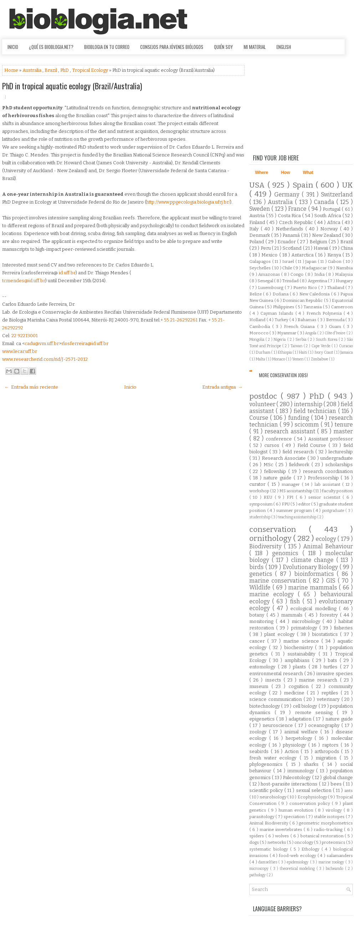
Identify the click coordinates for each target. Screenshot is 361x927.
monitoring (262, 621)
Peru (266, 248)
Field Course (313, 445)
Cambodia (260, 326)
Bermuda (336, 319)
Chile (287, 267)
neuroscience (279, 725)
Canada (325, 202)
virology (335, 810)
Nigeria (280, 339)
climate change (313, 560)
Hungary (344, 280)
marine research (319, 680)
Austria (257, 215)
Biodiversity (266, 546)
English (283, 46)
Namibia (344, 267)
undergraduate (336, 458)
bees (337, 784)
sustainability (303, 654)
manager (291, 484)
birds (257, 567)
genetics (262, 573)
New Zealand (327, 235)
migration (327, 758)
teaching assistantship (297, 517)
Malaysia (344, 274)
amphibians (298, 660)
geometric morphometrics (326, 823)
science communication (276, 699)
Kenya (334, 255)
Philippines (284, 306)
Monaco (279, 359)
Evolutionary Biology (311, 567)
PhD (65, 70)
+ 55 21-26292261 (179, 320)
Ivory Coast (324, 352)
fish (296, 601)
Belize (256, 293)
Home (11, 70)
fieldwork (300, 464)
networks (277, 842)
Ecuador (287, 241)
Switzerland (337, 194)
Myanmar (287, 332)
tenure (344, 424)
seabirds (260, 751)
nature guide (278, 477)
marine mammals (313, 587)
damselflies (268, 862)
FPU (286, 504)
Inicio (12, 46)
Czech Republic (296, 222)
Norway (330, 228)
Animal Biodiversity (269, 823)
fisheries (343, 628)
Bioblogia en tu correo (106, 46)
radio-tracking (329, 829)
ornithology (271, 538)
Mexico (270, 255)
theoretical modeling (298, 868)
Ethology (311, 849)
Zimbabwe (320, 359)
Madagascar (315, 267)
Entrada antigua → (222, 387)
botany (257, 615)
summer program (294, 510)
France (298, 208)
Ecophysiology (313, 796)
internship (309, 404)
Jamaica (346, 352)
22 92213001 (24, 335)
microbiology (307, 621)
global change (338, 777)
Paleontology (297, 777)
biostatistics (326, 634)
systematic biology (269, 849)
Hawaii (321, 248)
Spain (304, 185)
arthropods (328, 751)
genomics (287, 553)
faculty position (337, 490)
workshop (259, 490)
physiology (295, 745)
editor (304, 504)
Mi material (255, 46)
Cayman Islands (277, 313)
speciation (295, 816)
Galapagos (260, 261)
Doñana (281, 293)
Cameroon (342, 306)
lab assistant (328, 484)
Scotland (292, 248)
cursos (273, 445)
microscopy (259, 868)
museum (260, 686)
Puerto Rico (305, 287)
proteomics (334, 842)
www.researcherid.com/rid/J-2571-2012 (45, 359)
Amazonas (269, 274)
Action (293, 751)
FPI (291, 497)
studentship (260, 517)
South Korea (327, 339)
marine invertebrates (282, 829)
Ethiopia (285, 352)
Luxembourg (271, 287)
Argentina (318, 280)
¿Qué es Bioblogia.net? (51, 46)
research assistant (291, 431)
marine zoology (332, 862)
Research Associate (284, 458)
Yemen (298, 359)
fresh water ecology (274, 758)
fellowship (276, 471)
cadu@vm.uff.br (42, 343)
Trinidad (290, 280)
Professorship (324, 477)
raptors (331, 745)
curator (258, 484)
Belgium (319, 241)
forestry (330, 615)
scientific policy (266, 790)
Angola (311, 333)
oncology (304, 842)
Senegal (266, 280)
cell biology (306, 706)
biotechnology (265, 706)
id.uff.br (67, 272)
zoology (259, 731)
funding (299, 417)
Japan (311, 261)
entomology (263, 666)
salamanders (340, 855)
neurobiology (274, 796)
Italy (255, 228)
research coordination (328, 471)
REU (269, 497)
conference (280, 439)
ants (348, 790)
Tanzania (313, 306)
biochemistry (299, 647)
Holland (257, 319)
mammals (293, 615)
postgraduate (334, 510)
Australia (32, 70)
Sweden (260, 208)
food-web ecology (298, 855)
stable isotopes (330, 816)
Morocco (259, 332)
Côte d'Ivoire (335, 333)
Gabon (335, 261)
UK (347, 185)
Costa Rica (290, 215)
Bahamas (307, 319)
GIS (332, 580)
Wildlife (261, 587)
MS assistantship (296, 490)
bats (334, 660)
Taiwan (297, 346)
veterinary (329, 699)
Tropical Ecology (90, 70)
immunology (302, 770)
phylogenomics (267, 764)
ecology (326, 538)
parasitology (262, 816)
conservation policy (310, 803)
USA (258, 185)
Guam (336, 326)
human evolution (297, 810)
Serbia (301, 339)
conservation (279, 529)
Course (259, 417)
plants (301, 666)
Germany (288, 194)
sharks (313, 764)
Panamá (292, 235)
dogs (254, 842)
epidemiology (298, 862)
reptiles (331, 693)
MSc (269, 464)
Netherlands (290, 228)
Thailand (336, 287)
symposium (261, 504)
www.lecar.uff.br (19, 351)
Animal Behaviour (328, 546)
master (343, 431)
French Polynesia (325, 313)
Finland (257, 222)
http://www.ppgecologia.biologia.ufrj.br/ (188, 202)
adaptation (301, 719)
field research (299, 451)
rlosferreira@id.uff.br (84, 343)
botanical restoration (322, 835)
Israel (288, 261)
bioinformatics (315, 573)
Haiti (303, 352)
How (285, 172)
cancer (258, 641)
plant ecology (280, 634)
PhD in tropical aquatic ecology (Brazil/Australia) (72, 85)
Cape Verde (321, 346)
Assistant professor (330, 439)
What (308, 172)
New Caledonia (315, 293)
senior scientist (325, 497)
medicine (295, 693)
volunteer (262, 404)
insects (274, 680)
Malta (261, 359)
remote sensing (316, 712)
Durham (263, 352)
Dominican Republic (303, 300)
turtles (332, 666)
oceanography (324, 725)
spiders (257, 835)
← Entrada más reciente (31, 387)
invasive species (334, 673)
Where (261, 172)
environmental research (276, 673)
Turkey (282, 319)
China (347, 248)
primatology (305, 628)
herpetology (300, 738)
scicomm (308, 424)
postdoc (265, 396)
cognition (300, 686)
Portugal (332, 209)
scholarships (339, 464)
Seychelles (260, 267)
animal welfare (302, 731)
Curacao (346, 346)
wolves (282, 835)
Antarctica (303, 255)
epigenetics (262, 719)
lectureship (341, 451)
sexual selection (314, 790)
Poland (257, 241)
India (320, 274)
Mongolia (257, 339)
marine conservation (279, 580)
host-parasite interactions (290, 784)
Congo (297, 274)
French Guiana (300, 326)
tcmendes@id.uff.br (23, 280)
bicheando (335, 868)
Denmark (260, 235)
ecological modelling (314, 608)
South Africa (328, 215)
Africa (334, 222)
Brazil (51, 70)
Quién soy (223, 46)
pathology (257, 875)
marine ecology (273, 594)
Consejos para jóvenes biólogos (171, 46)
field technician (316, 411)
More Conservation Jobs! (283, 375)
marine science (302, 641)
